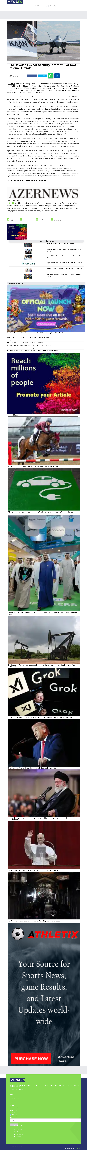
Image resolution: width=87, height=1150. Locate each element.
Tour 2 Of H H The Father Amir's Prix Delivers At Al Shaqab (33, 466)
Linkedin (17, 1137)
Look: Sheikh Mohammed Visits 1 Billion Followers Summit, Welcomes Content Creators (42, 613)
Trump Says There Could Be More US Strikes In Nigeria (32, 767)
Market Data (40, 9)
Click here (21, 1088)
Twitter (17, 1130)
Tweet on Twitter (42, 75)
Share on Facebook (32, 75)
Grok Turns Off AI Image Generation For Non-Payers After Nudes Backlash (40, 716)
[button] (50, 6)
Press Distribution (26, 9)
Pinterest (18, 1135)
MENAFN (11, 84)
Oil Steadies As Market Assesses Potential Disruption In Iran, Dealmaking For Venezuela (41, 665)
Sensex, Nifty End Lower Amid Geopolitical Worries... (61, 243)
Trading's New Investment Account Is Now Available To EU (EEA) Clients (24, 340)
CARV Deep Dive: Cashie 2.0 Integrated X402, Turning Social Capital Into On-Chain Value (29, 348)
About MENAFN (14, 1106)
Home (9, 9)
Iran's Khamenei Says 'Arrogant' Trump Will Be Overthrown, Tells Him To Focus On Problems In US (42, 818)
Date (10, 75)
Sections (70, 9)
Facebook (18, 1128)
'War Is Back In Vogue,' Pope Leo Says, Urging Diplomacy (33, 869)
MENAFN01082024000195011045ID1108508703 (26, 180)
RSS (16, 1139)
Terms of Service (14, 1097)
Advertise (12, 1104)
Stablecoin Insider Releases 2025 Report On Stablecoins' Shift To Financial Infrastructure (29, 345)
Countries (60, 9)
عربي (46, 6)
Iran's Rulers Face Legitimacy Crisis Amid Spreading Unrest (34, 919)
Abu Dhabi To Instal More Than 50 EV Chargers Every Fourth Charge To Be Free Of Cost (42, 512)
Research (51, 9)
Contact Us (13, 1102)
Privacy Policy (14, 1099)
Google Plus (18, 1132)
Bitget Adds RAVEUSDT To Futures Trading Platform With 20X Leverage (25, 342)
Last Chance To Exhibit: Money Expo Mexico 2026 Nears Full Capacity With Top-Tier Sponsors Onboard (32, 350)
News (15, 9)
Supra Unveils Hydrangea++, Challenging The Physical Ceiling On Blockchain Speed (28, 337)
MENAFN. (18, 1145)
